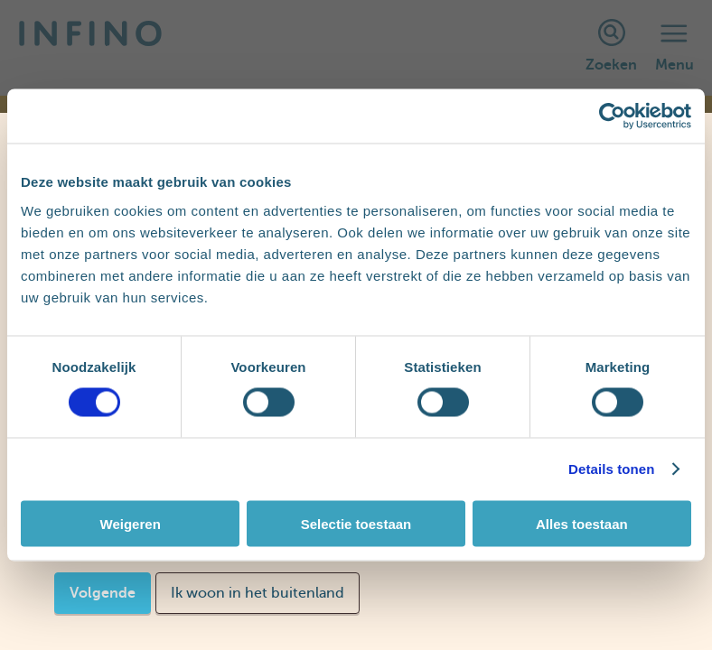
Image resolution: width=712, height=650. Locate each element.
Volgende (103, 593)
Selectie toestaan (356, 523)
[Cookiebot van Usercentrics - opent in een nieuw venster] (612, 116)
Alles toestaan (582, 523)
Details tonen (611, 469)
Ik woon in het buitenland (257, 593)
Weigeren (130, 523)
